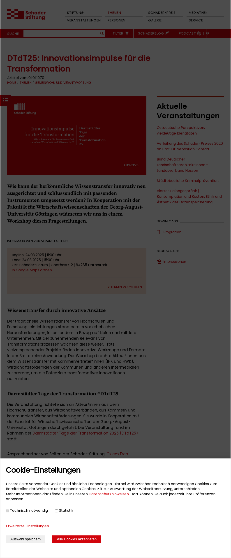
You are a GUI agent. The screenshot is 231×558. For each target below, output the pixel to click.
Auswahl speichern (25, 539)
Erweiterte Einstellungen (27, 526)
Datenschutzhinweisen (109, 494)
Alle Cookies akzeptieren (77, 539)
